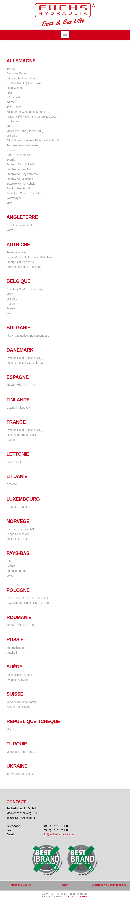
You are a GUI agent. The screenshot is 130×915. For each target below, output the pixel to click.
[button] (65, 34)
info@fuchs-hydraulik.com (58, 834)
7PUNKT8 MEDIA (77, 896)
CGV (65, 885)
